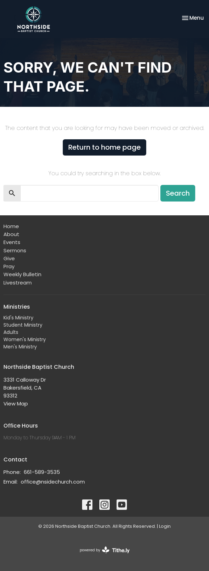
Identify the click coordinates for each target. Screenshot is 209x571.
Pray (8, 266)
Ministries (16, 307)
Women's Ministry (24, 339)
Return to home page (104, 147)
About (11, 234)
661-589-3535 (42, 472)
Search (178, 193)
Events (11, 242)
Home (11, 226)
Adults (10, 332)
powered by (105, 550)
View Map (15, 403)
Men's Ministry (20, 346)
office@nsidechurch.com (53, 481)
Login (165, 526)
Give (9, 258)
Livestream (17, 282)
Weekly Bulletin (22, 274)
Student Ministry (22, 324)
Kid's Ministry (18, 317)
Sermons (14, 250)
